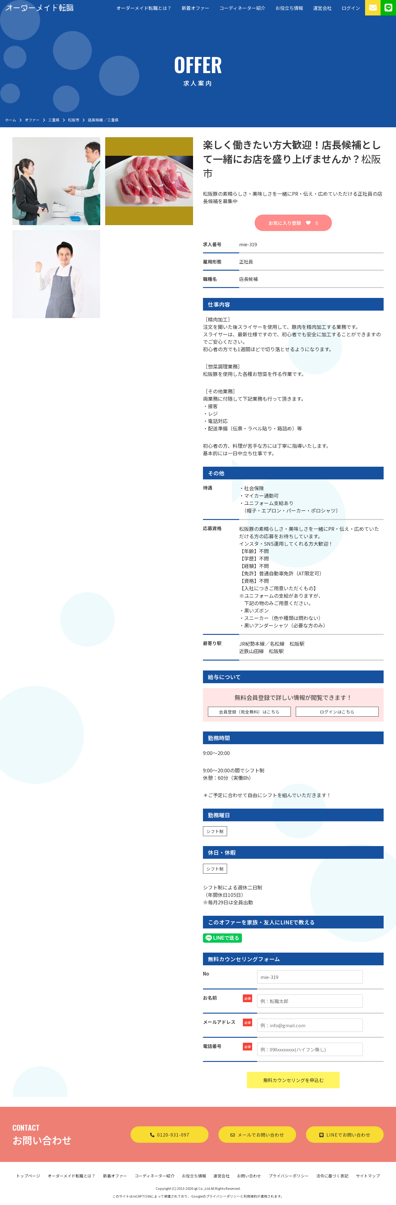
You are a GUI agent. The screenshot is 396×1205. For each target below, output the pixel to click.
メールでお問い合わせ (257, 1134)
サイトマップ (368, 1176)
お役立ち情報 (289, 8)
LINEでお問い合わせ (344, 1134)
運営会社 (322, 8)
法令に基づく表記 (332, 1176)
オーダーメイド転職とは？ (144, 8)
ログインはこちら (337, 712)
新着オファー (195, 8)
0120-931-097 (169, 1134)
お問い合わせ (249, 1176)
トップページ (28, 1176)
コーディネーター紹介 (242, 8)
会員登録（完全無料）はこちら (249, 712)
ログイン (351, 8)
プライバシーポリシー (289, 1176)
